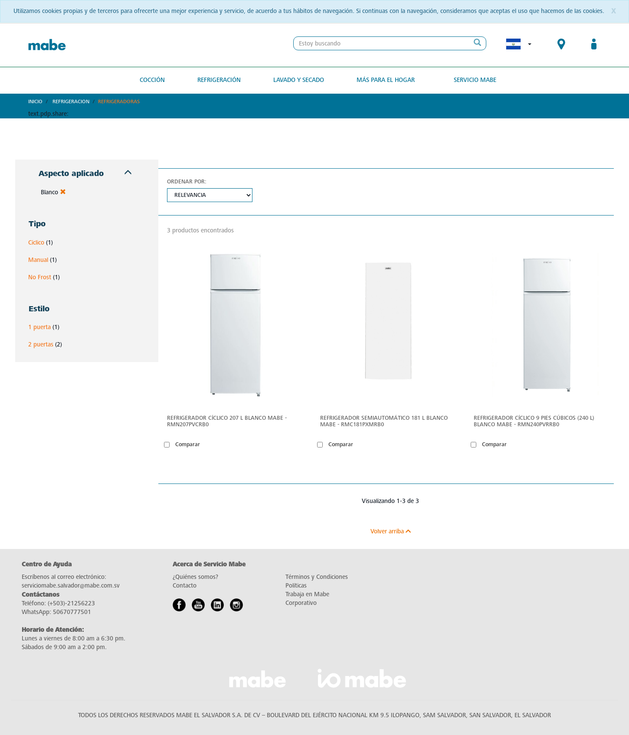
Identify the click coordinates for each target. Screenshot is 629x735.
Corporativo (301, 603)
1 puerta (39, 327)
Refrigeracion (70, 101)
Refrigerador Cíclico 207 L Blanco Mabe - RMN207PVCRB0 (227, 421)
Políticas (296, 585)
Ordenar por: (186, 181)
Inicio (35, 101)
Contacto (185, 585)
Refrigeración (219, 80)
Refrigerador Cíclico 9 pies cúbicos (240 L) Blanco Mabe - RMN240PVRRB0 (534, 421)
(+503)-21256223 (71, 603)
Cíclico (36, 242)
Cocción (152, 80)
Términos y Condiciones (316, 577)
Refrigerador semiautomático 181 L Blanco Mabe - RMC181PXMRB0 (384, 421)
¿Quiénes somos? (195, 577)
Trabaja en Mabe (307, 594)
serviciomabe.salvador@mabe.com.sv (71, 585)
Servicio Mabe (475, 80)
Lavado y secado (298, 80)
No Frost (39, 277)
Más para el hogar (386, 80)
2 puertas (40, 344)
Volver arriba (390, 531)
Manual (38, 260)
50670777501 (72, 612)
